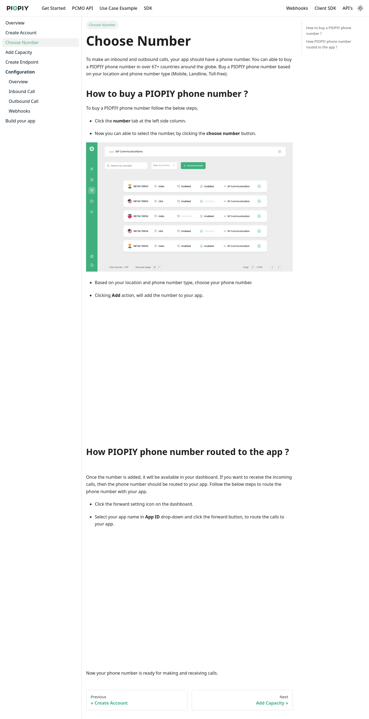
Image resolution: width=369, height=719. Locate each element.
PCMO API (82, 8)
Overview (15, 23)
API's (348, 8)
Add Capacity (18, 52)
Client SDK (325, 8)
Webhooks (297, 8)
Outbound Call (23, 101)
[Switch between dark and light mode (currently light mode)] (360, 8)
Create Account (20, 33)
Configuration (20, 72)
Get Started (53, 8)
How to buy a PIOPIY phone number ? (328, 30)
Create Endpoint (21, 62)
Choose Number (22, 42)
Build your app (20, 121)
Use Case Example (119, 8)
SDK (148, 8)
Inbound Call (22, 91)
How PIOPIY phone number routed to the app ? (328, 44)
